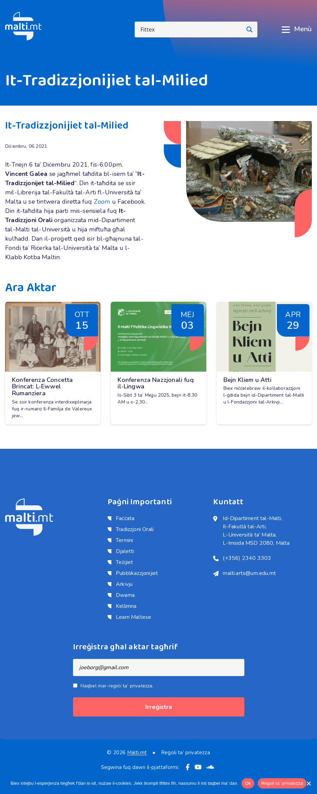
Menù (297, 29)
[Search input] (191, 29)
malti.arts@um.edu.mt (249, 573)
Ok (248, 783)
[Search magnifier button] (249, 29)
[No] (308, 783)
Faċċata (125, 518)
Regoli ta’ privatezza (185, 752)
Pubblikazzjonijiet (137, 573)
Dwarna (125, 595)
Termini (124, 540)
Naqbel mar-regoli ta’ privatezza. (117, 686)
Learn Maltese (133, 617)
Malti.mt (137, 752)
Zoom (102, 201)
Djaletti (125, 551)
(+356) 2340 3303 (247, 558)
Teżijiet (124, 562)
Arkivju (124, 584)
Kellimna (126, 606)
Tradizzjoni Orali (135, 529)
